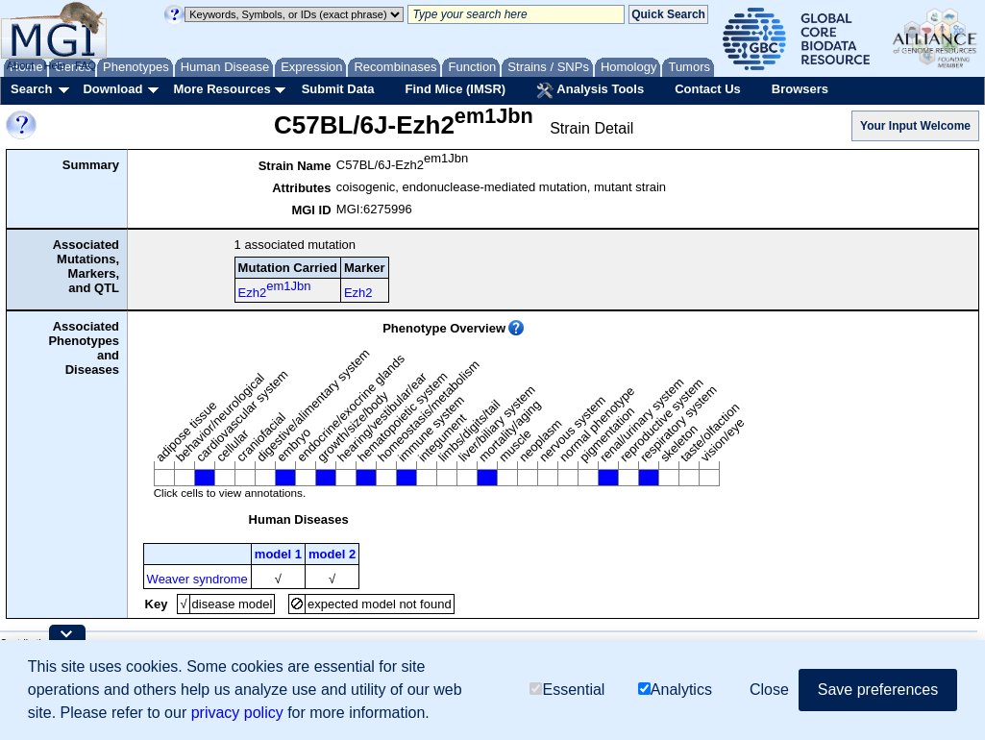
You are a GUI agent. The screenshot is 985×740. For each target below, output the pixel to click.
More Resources (221, 89)
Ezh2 (274, 289)
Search (31, 89)
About (21, 65)
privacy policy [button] (237, 713)
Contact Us (708, 89)
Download (112, 89)
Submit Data (338, 89)
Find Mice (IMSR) (455, 89)
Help (54, 65)
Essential (566, 690)
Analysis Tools (590, 90)
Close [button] (769, 690)
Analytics (675, 690)
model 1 (278, 554)
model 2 (332, 554)
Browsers (800, 89)
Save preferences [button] (878, 690)
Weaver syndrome (197, 579)
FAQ (85, 65)
